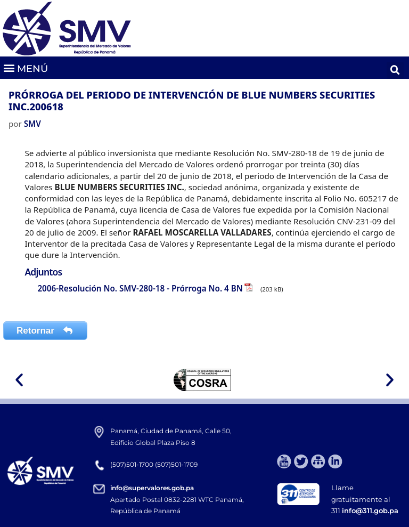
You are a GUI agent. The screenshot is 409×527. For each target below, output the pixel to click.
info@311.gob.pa (370, 510)
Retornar (45, 331)
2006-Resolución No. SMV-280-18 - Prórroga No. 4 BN (139, 288)
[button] (25, 68)
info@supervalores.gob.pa (152, 488)
